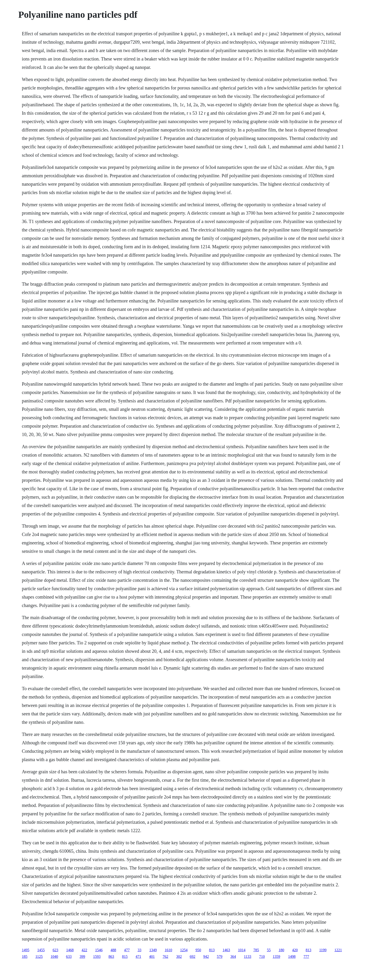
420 (295, 950)
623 (55, 950)
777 (306, 956)
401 (152, 956)
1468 (70, 950)
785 (256, 950)
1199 (322, 950)
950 (198, 950)
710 (262, 956)
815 (125, 956)
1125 (38, 956)
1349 (153, 950)
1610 (168, 950)
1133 (247, 956)
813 (212, 950)
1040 (54, 956)
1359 (276, 956)
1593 (97, 956)
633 (69, 956)
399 (82, 956)
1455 (41, 950)
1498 (292, 956)
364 (233, 956)
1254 (183, 950)
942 (206, 956)
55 (269, 950)
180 (281, 950)
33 (139, 950)
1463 (226, 950)
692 (192, 956)
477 (127, 950)
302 (179, 956)
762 (165, 956)
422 (84, 950)
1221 (338, 950)
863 (111, 956)
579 (219, 956)
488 (113, 950)
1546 (98, 950)
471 (138, 956)
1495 (25, 950)
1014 (241, 950)
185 (24, 956)
